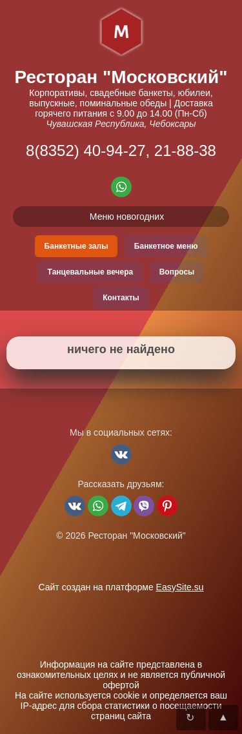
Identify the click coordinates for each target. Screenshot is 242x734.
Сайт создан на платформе (120, 587)
